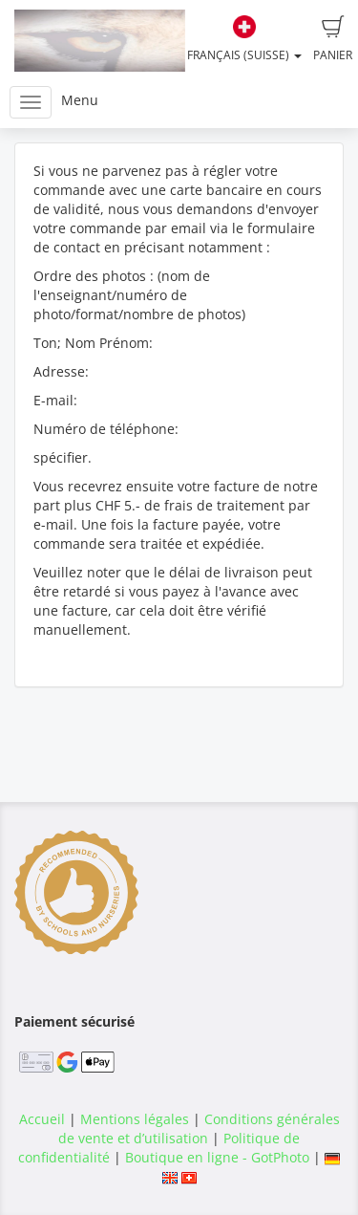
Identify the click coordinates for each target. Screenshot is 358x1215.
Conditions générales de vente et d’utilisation (199, 1128)
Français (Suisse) (244, 39)
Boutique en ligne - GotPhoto (217, 1157)
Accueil (42, 1119)
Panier (332, 39)
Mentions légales (134, 1119)
